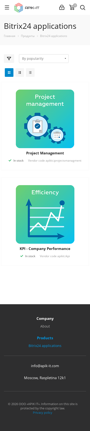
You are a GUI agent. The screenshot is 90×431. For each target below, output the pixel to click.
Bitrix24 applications (45, 345)
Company (45, 318)
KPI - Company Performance (45, 248)
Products (45, 337)
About (45, 326)
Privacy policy (42, 412)
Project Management (45, 153)
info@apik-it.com (45, 365)
